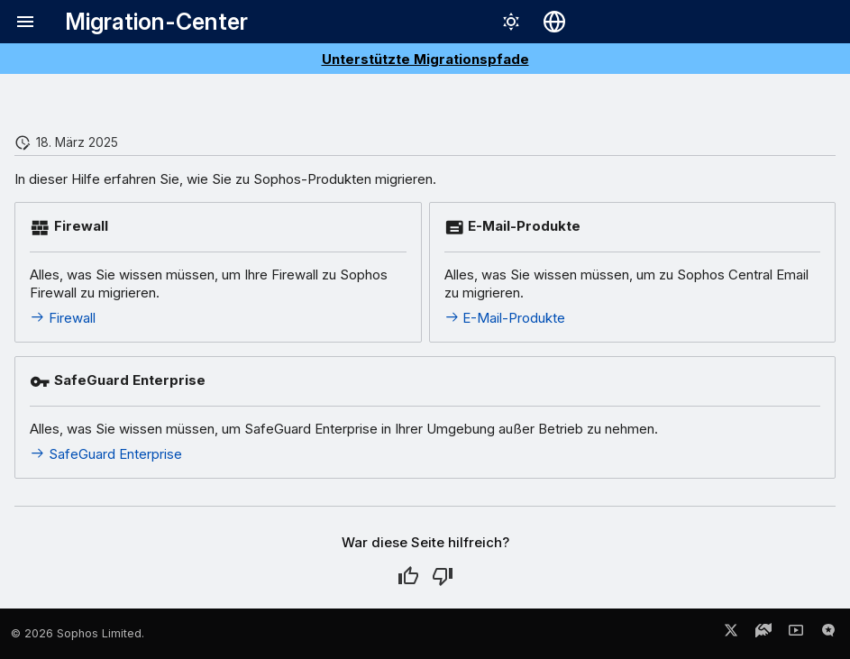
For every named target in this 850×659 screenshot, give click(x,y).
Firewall (63, 317)
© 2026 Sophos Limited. (77, 633)
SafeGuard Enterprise (106, 453)
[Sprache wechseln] (554, 22)
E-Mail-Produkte (505, 317)
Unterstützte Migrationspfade (425, 59)
